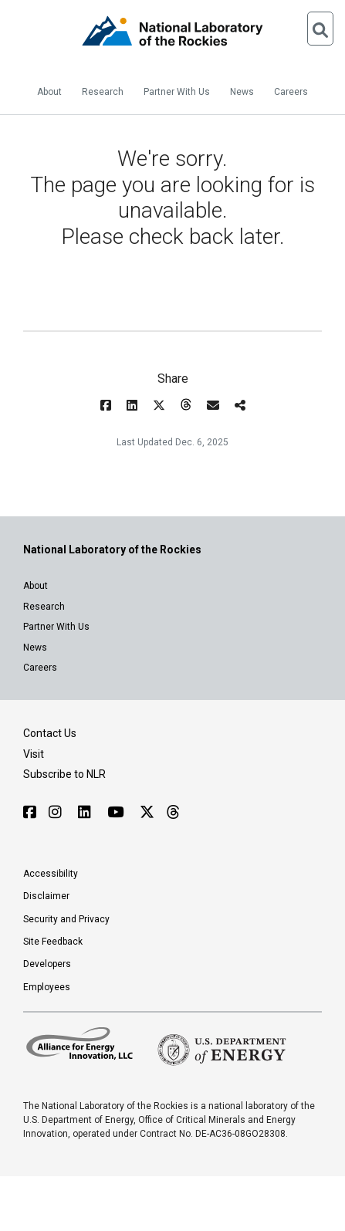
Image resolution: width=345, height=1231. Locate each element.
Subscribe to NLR (64, 774)
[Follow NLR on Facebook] (29, 812)
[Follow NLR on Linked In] (86, 812)
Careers (291, 91)
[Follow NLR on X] (147, 812)
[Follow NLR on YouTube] (117, 812)
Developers (47, 964)
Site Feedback (53, 941)
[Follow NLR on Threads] (172, 812)
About (49, 91)
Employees (46, 987)
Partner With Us (177, 91)
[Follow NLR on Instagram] (57, 812)
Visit (33, 754)
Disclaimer (46, 896)
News (242, 91)
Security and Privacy (66, 919)
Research (102, 91)
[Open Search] (320, 29)
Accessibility (50, 873)
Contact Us (49, 733)
